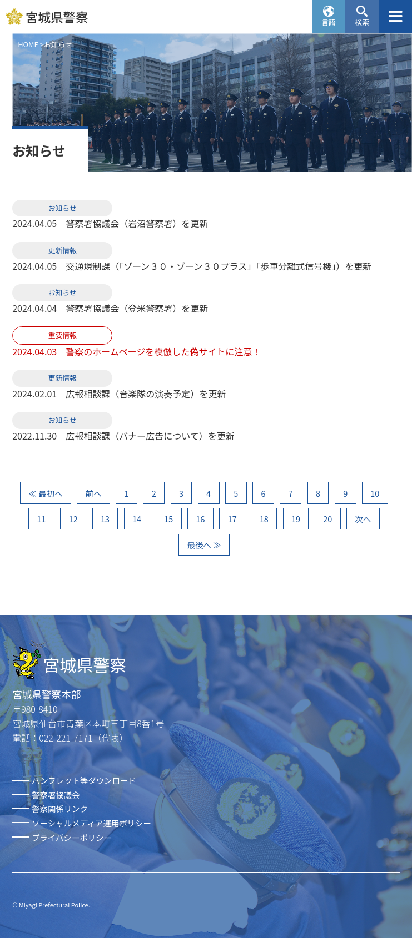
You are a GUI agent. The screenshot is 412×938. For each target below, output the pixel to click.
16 (200, 519)
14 (136, 519)
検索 (362, 22)
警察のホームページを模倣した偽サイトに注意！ (163, 351)
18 (264, 519)
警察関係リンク (60, 808)
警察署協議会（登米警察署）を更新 (137, 308)
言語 (328, 22)
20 (327, 519)
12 (73, 519)
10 (374, 493)
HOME (28, 44)
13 (105, 519)
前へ (94, 493)
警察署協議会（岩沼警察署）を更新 (137, 223)
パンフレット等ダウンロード (84, 780)
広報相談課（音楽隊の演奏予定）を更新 (146, 393)
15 (168, 519)
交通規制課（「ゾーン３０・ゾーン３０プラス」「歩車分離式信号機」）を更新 (218, 266)
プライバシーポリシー (72, 837)
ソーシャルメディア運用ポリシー (91, 823)
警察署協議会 (56, 794)
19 (295, 519)
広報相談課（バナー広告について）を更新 (150, 435)
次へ (363, 519)
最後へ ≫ (204, 545)
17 (232, 519)
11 (41, 519)
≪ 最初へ (46, 493)
